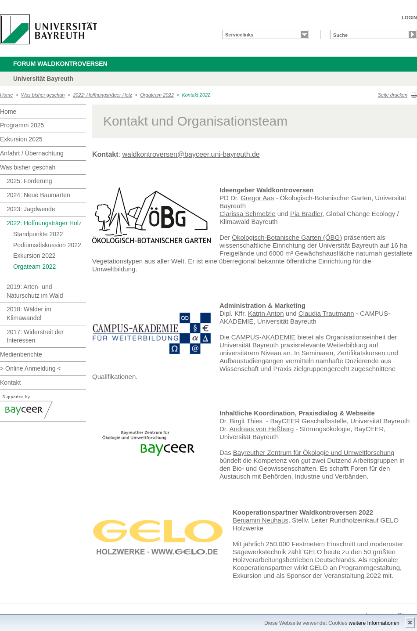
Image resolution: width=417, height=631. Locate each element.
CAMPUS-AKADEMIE (263, 337)
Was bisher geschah (43, 94)
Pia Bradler (306, 213)
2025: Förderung (29, 180)
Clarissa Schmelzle (247, 213)
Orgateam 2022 (156, 94)
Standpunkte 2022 (38, 234)
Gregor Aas (257, 198)
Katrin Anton (266, 313)
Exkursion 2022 (34, 255)
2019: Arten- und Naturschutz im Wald (35, 291)
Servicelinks (239, 34)
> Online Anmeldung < (30, 368)
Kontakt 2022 (196, 94)
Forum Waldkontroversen (60, 63)
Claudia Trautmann (326, 313)
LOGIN (409, 17)
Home (6, 94)
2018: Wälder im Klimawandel (29, 313)
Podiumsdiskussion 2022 (47, 245)
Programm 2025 (22, 125)
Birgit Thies (248, 421)
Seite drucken (392, 94)
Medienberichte (21, 354)
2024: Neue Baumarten (38, 194)
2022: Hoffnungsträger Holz (102, 94)
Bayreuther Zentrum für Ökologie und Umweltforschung (314, 452)
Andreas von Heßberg (262, 429)
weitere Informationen (374, 623)
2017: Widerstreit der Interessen (35, 336)
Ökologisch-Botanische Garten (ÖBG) (287, 237)
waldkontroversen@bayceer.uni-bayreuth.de (190, 154)
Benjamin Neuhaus (260, 520)
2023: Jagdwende (31, 209)
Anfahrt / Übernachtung (32, 153)
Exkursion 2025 (21, 139)
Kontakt (10, 382)
